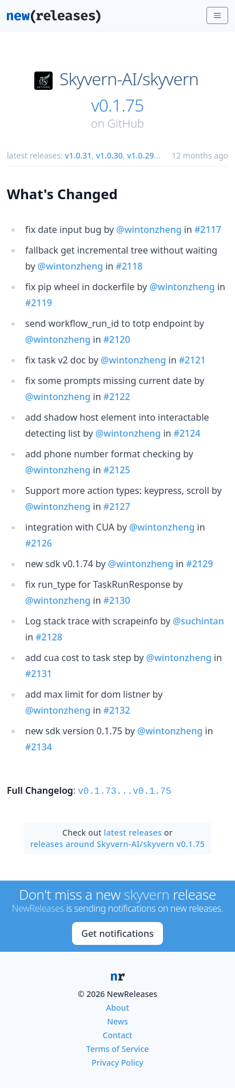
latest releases (133, 831)
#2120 (116, 339)
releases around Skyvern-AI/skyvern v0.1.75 (117, 842)
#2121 (192, 360)
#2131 (38, 673)
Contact (118, 1033)
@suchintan (198, 621)
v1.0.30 (109, 155)
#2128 (48, 637)
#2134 (38, 747)
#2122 (116, 396)
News (117, 1020)
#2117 (207, 229)
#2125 (116, 470)
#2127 (116, 506)
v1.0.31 (78, 155)
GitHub (125, 123)
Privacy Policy (117, 1061)
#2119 (38, 302)
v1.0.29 (140, 155)
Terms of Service (117, 1047)
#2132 (116, 710)
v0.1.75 (117, 105)
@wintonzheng (148, 229)
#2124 (187, 433)
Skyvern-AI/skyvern (128, 79)
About (117, 1006)
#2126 (38, 543)
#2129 (199, 563)
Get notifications (117, 932)
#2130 (116, 600)
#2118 (129, 266)
